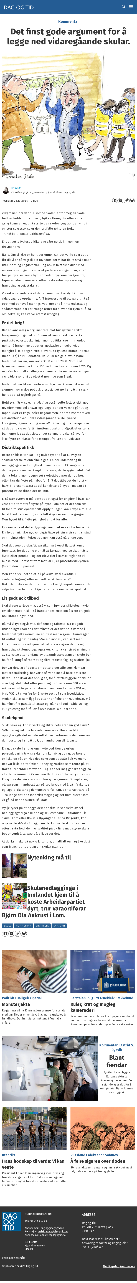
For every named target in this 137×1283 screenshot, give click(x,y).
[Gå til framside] (19, 7)
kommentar (23, 925)
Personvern (127, 1266)
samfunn (59, 925)
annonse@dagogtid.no (53, 1235)
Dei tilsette (31, 1242)
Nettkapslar (111, 1266)
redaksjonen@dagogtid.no (53, 1231)
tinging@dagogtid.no (52, 1228)
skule (7, 925)
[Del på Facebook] (115, 200)
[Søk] (123, 7)
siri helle (42, 925)
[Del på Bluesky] (132, 200)
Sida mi (29, 1249)
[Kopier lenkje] (126, 200)
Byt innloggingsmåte (13, 1257)
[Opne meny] (131, 7)
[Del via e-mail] (120, 200)
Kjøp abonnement (35, 1245)
